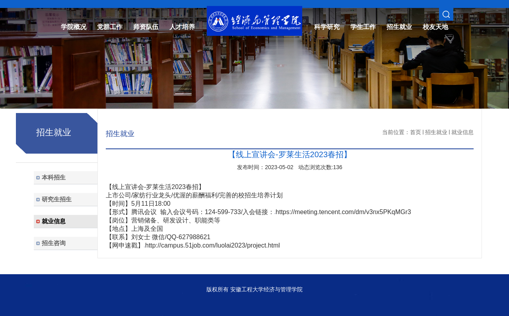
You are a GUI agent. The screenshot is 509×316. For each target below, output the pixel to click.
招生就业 (436, 132)
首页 (415, 132)
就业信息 (462, 132)
